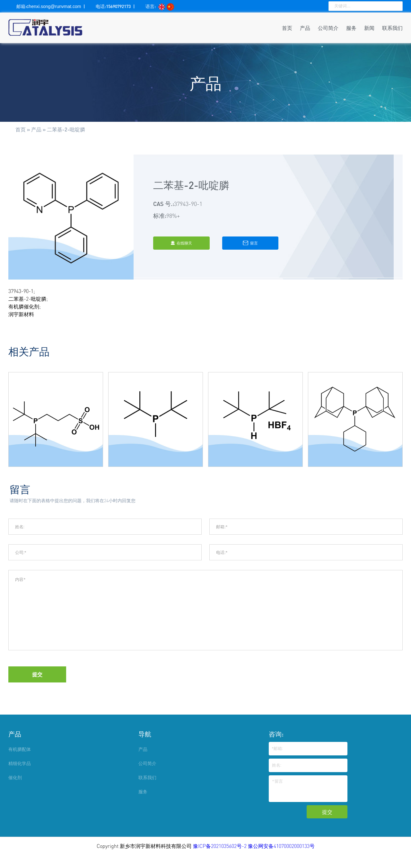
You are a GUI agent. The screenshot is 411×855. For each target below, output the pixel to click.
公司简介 (328, 28)
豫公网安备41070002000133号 (281, 846)
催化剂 (15, 777)
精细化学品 (19, 763)
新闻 (369, 28)
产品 (305, 28)
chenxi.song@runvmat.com (54, 6)
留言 (250, 243)
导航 (144, 734)
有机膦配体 (19, 749)
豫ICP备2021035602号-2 (220, 846)
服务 (351, 28)
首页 (287, 28)
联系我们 (392, 28)
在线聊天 (181, 243)
